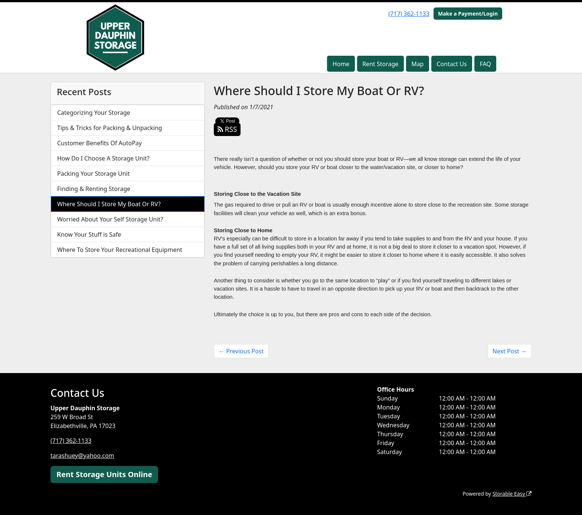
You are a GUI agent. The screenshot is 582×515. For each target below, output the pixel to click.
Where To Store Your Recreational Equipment (119, 250)
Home (341, 64)
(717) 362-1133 (408, 14)
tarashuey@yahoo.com (82, 455)
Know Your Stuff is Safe (89, 234)
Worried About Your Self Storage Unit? (110, 219)
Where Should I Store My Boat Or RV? (109, 204)
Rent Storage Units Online (104, 474)
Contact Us (451, 64)
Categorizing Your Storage (93, 112)
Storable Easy (512, 493)
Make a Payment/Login (468, 13)
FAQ (485, 64)
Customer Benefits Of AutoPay (99, 143)
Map (417, 64)
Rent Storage (380, 64)
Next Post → (510, 351)
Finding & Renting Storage (93, 189)
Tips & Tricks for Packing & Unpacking (109, 128)
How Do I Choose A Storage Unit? (103, 158)
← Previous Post (241, 351)
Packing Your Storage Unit (93, 173)
